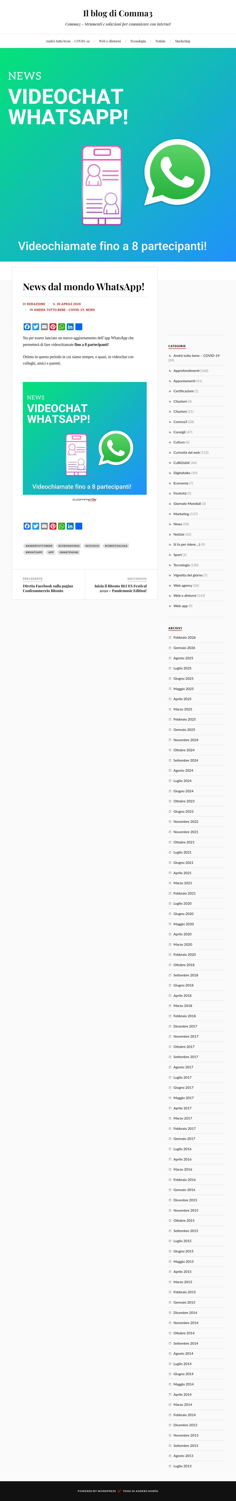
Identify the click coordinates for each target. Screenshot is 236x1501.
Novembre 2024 (186, 740)
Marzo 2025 (183, 709)
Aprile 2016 (183, 1159)
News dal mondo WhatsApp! (83, 286)
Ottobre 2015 (184, 1220)
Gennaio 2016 (184, 1190)
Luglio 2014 (183, 1364)
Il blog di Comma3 (118, 13)
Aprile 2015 (183, 1271)
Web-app (181, 606)
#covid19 (92, 545)
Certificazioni (184, 391)
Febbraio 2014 (185, 1415)
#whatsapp (34, 552)
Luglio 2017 (183, 1077)
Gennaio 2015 (184, 1302)
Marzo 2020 (183, 944)
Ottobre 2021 (184, 842)
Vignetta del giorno (188, 575)
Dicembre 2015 (185, 1200)
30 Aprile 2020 (69, 304)
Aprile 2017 (183, 1108)
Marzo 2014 (183, 1404)
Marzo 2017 (183, 1118)
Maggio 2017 (184, 1098)
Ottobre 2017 (184, 1046)
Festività (180, 493)
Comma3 (180, 422)
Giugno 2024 (184, 791)
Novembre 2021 (186, 832)
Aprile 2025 (183, 699)
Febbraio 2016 (185, 1179)
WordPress (107, 1491)
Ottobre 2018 (184, 965)
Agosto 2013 (183, 1456)
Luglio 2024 (183, 781)
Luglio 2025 (183, 668)
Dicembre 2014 (185, 1312)
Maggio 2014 (184, 1384)
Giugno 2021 (184, 862)
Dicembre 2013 (185, 1425)
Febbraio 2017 (185, 1128)
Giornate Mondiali (187, 503)
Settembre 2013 (186, 1445)
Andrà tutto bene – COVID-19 (68, 41)
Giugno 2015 (184, 1251)
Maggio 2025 (184, 689)
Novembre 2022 (186, 821)
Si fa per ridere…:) (187, 544)
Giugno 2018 (184, 985)
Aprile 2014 (183, 1394)
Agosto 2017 (183, 1067)
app (51, 552)
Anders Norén (147, 1491)
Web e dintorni (110, 41)
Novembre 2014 (186, 1323)
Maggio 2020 (184, 924)
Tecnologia (138, 41)
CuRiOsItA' (182, 463)
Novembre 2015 (186, 1210)
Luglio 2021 (183, 852)
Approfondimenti (187, 370)
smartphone (69, 552)
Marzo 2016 (183, 1169)
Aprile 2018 (183, 995)
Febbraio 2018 (185, 1016)
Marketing (182, 41)
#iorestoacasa (116, 545)
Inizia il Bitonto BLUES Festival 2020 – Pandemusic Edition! (121, 588)
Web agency (183, 585)
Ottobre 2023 (184, 801)
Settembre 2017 (186, 1057)
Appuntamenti (184, 381)
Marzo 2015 (183, 1282)
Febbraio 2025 (185, 719)
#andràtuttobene (39, 545)
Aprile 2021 (183, 873)
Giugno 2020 (184, 914)
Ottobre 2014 (184, 1333)
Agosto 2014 (183, 1353)
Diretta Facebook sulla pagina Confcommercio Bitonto (48, 588)
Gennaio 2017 (184, 1138)
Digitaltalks (182, 473)
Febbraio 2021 (185, 893)
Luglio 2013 (183, 1466)
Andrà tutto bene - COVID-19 (59, 309)
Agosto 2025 (183, 658)
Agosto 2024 (183, 770)
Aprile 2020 (183, 934)
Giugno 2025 (184, 678)
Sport (178, 555)
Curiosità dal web (187, 452)
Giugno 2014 (184, 1374)
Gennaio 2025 (184, 729)
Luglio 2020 (183, 903)
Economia (181, 483)
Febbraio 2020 (185, 954)
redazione (36, 304)
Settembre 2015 (186, 1231)
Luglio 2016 (183, 1149)
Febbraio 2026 (185, 637)
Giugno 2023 (184, 811)
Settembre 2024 (186, 760)
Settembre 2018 (186, 975)
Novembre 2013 (186, 1435)
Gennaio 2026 (184, 648)
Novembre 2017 (186, 1036)
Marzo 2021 (183, 883)
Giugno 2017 (184, 1087)
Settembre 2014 (186, 1343)
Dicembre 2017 (185, 1026)
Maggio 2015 (184, 1261)
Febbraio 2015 (185, 1292)
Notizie (160, 41)
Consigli (180, 432)
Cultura (179, 442)
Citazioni (180, 401)
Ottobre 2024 (184, 750)
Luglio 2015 (183, 1241)
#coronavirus (69, 545)
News (90, 309)
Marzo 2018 (183, 1005)
